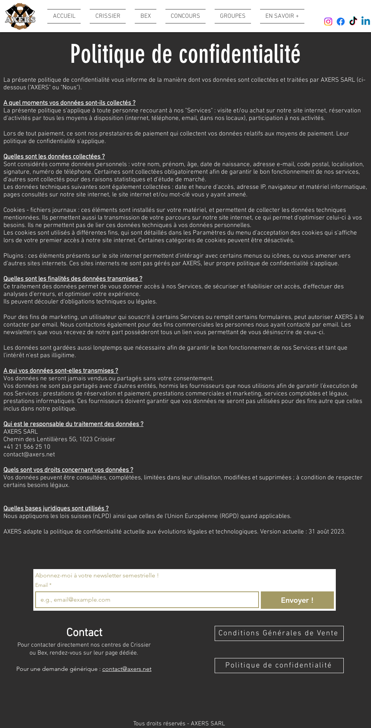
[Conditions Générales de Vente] (279, 633)
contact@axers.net (29, 455)
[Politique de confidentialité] (279, 665)
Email (43, 585)
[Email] (145, 599)
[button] (280, 16)
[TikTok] (353, 21)
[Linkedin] (365, 21)
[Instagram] (328, 21)
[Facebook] (340, 21)
